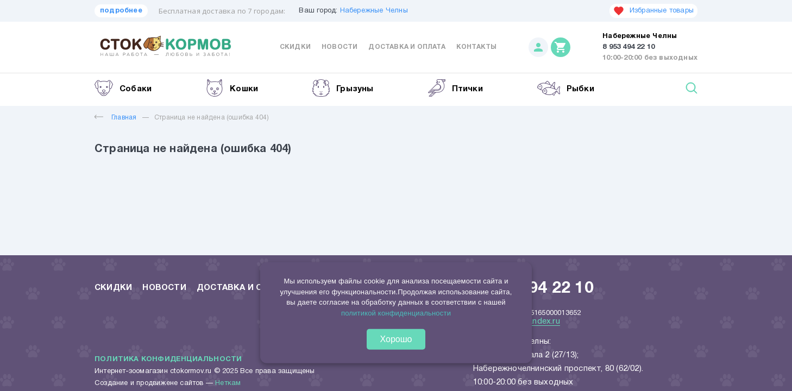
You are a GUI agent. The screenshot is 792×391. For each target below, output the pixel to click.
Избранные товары (653, 10)
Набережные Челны (374, 11)
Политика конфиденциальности (168, 359)
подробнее (121, 11)
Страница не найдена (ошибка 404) (211, 118)
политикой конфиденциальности (396, 312)
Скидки (295, 47)
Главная (115, 118)
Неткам (228, 383)
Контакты (476, 47)
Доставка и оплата (406, 47)
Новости (339, 47)
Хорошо (396, 339)
